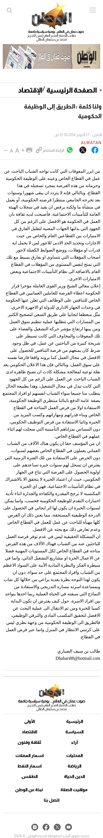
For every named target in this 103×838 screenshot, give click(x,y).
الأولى (29, 721)
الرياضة (75, 766)
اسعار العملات (29, 755)
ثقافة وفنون (29, 742)
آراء (74, 742)
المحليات (74, 755)
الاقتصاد (29, 731)
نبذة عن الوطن (29, 789)
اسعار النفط (29, 766)
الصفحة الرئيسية (71, 90)
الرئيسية (74, 721)
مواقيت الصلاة (74, 789)
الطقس (29, 776)
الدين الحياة (74, 776)
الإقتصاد (30, 90)
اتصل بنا (52, 800)
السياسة (74, 731)
